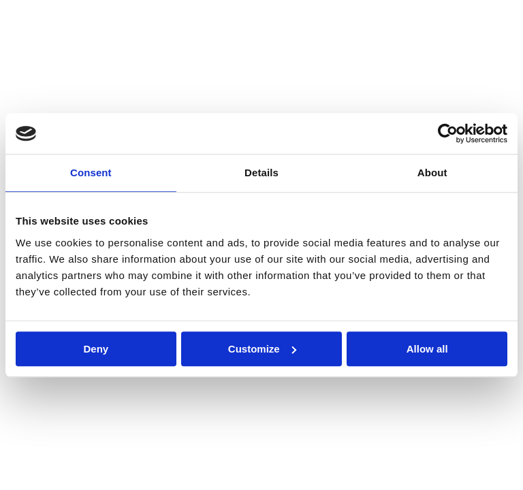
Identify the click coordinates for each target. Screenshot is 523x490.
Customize (262, 349)
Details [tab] (261, 172)
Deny (95, 349)
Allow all (427, 349)
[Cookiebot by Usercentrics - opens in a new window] (447, 133)
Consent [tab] (91, 172)
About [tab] (432, 172)
